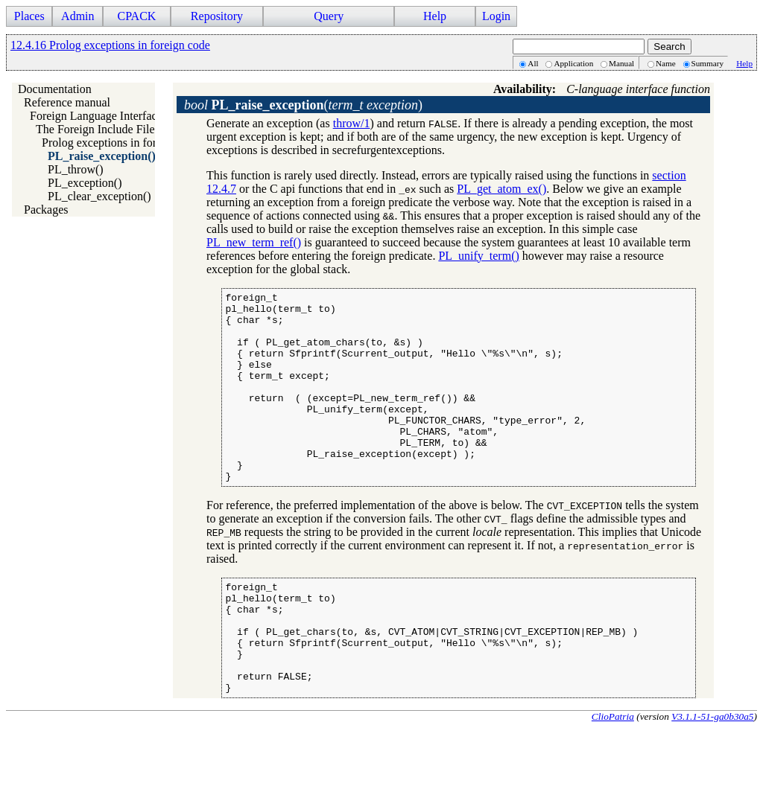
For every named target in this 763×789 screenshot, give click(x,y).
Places (29, 16)
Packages (46, 209)
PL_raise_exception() (102, 156)
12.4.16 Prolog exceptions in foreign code (110, 45)
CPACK (136, 16)
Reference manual (67, 102)
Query (328, 16)
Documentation (55, 89)
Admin (77, 16)
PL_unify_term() (478, 255)
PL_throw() (76, 169)
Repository (217, 16)
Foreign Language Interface (96, 115)
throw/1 (351, 123)
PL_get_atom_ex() (501, 188)
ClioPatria (613, 776)
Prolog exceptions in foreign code (122, 142)
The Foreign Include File (95, 129)
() (303, 105)
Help (434, 16)
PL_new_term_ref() (253, 242)
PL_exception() (85, 182)
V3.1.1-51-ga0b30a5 (712, 776)
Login (496, 16)
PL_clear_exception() (99, 196)
